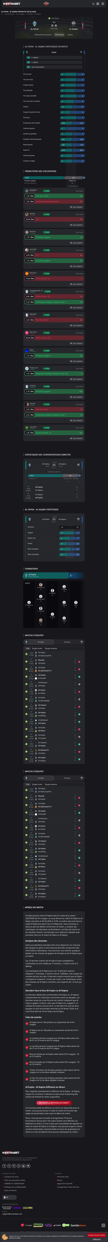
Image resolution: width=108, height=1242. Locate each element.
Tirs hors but (28, 79)
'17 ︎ (28, 57)
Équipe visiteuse (51, 648)
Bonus (59, 1180)
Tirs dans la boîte (29, 96)
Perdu (30, 543)
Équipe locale (37, 648)
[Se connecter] (98, 4)
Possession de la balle (31, 123)
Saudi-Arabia (9, 14)
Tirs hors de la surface (31, 101)
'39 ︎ (28, 62)
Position (31, 527)
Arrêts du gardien (30, 134)
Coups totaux (28, 85)
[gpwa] (38, 1225)
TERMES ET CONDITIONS (14, 1183)
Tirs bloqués (27, 90)
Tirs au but (27, 74)
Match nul (31, 538)
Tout (27, 648)
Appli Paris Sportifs (65, 1183)
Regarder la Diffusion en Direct (54, 1103)
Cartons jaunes (29, 128)
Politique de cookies (15, 1238)
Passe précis (28, 144)
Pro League (20, 14)
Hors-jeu (26, 117)
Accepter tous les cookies (96, 1235)
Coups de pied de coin (31, 112)
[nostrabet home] (11, 1153)
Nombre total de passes (32, 139)
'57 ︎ (28, 67)
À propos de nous (11, 1177)
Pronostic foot (63, 1177)
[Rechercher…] (93, 4)
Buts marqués (33, 549)
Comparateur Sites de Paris (68, 1187)
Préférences (97, 1239)
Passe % (26, 150)
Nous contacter (10, 1190)
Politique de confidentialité (15, 1187)
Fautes (25, 106)
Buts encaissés (33, 554)
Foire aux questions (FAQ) (14, 1180)
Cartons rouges (29, 161)
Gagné (30, 532)
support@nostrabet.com (12, 1214)
